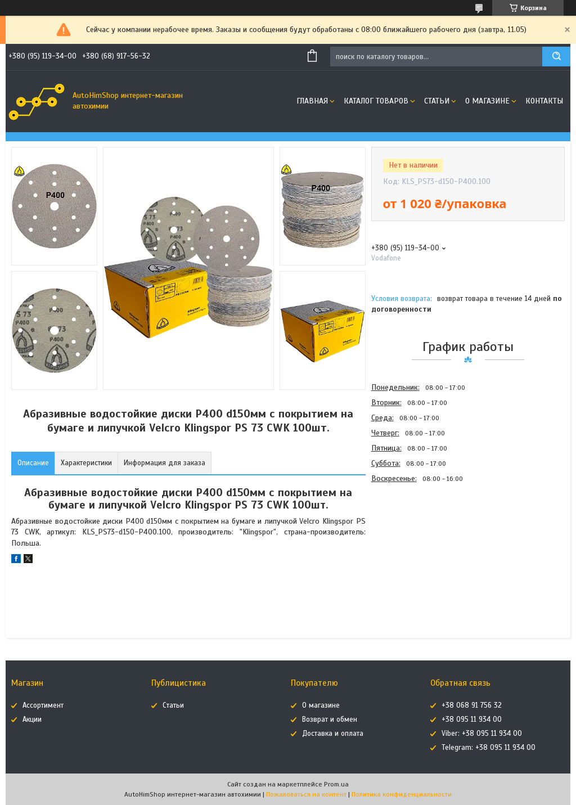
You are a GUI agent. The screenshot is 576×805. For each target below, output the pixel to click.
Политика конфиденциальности (402, 794)
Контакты (544, 101)
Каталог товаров (376, 101)
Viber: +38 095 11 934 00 (482, 733)
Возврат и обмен (329, 719)
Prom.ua (336, 784)
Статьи (436, 101)
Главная (312, 101)
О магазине (487, 101)
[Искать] (556, 56)
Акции (32, 719)
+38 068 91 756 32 (472, 705)
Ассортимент (43, 705)
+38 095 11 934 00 (472, 719)
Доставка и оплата (332, 733)
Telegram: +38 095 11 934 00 (489, 747)
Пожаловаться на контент (306, 794)
